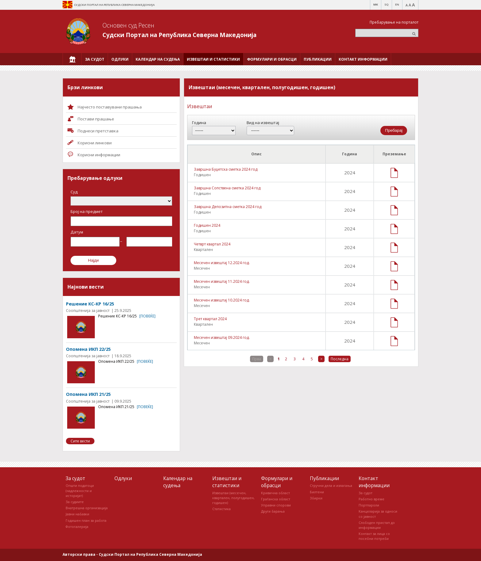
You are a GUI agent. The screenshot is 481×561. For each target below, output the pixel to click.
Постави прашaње (96, 119)
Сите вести (80, 441)
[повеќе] (147, 316)
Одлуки (123, 478)
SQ (386, 4)
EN (397, 4)
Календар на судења (177, 482)
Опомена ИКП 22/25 (88, 349)
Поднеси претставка (98, 131)
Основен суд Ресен (128, 25)
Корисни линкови (95, 143)
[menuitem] (72, 59)
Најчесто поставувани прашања (110, 107)
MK (375, 4)
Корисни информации (99, 154)
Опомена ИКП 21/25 (88, 394)
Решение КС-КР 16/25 (90, 304)
